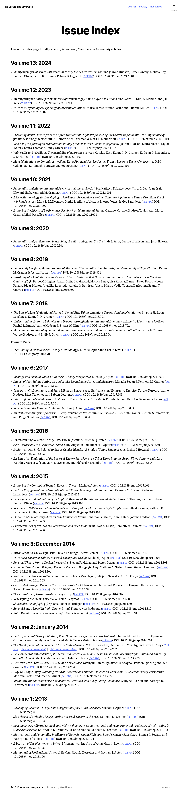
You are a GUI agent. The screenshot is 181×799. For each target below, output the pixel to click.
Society (143, 6)
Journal (132, 6)
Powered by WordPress (62, 791)
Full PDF (89, 76)
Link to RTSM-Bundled (36, 653)
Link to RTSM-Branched (70, 653)
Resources (156, 6)
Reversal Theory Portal (22, 6)
